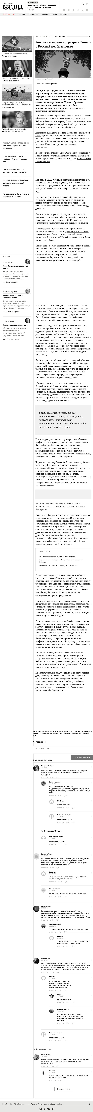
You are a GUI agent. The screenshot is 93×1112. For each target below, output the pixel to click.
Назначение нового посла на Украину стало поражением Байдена (61, 561)
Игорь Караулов (8, 321)
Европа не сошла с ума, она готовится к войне (13, 297)
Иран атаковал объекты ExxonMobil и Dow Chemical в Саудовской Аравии (41, 7)
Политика (60, 36)
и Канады (67, 386)
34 (53, 778)
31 (53, 920)
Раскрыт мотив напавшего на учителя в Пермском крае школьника (16, 145)
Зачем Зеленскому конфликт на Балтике (15, 267)
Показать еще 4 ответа (44, 1049)
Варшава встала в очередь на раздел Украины (57, 556)
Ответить (44, 778)
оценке (73, 133)
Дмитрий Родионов (10, 292)
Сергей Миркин (8, 262)
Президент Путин (49, 14)
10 (61, 882)
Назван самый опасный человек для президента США (59, 566)
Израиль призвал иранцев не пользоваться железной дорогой (15, 183)
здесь (35, 735)
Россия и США (34, 14)
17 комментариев (12, 312)
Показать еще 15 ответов (53, 831)
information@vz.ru (57, 1104)
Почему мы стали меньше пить (15, 325)
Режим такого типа (65, 453)
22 (53, 868)
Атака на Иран (9, 14)
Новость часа (34, 2)
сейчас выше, (71, 237)
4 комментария (11, 282)
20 (53, 1066)
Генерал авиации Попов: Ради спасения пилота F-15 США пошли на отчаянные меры (16, 105)
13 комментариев (12, 339)
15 (53, 972)
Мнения (6, 256)
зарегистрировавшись (83, 731)
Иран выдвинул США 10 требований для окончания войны (15, 159)
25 (66, 796)
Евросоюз (64, 14)
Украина (21, 14)
